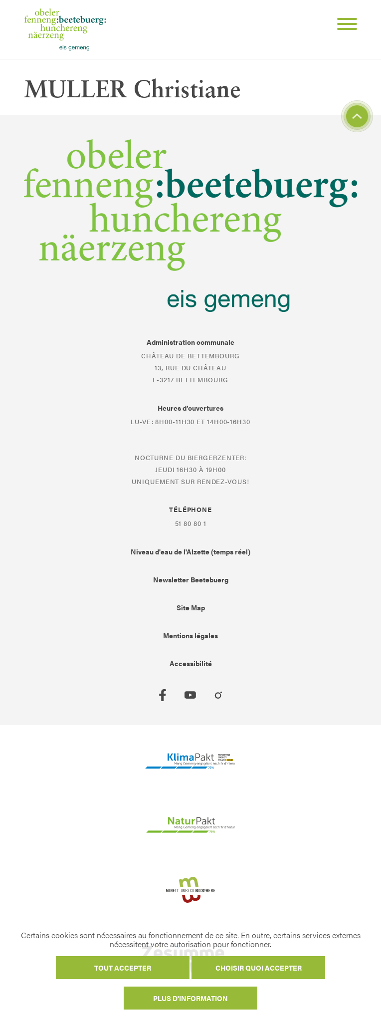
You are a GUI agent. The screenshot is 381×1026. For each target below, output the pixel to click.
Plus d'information (190, 998)
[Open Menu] (343, 25)
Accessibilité (191, 663)
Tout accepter (122, 968)
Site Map (191, 607)
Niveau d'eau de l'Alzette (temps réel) (190, 551)
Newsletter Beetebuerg (190, 579)
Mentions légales (190, 635)
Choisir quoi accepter (258, 968)
